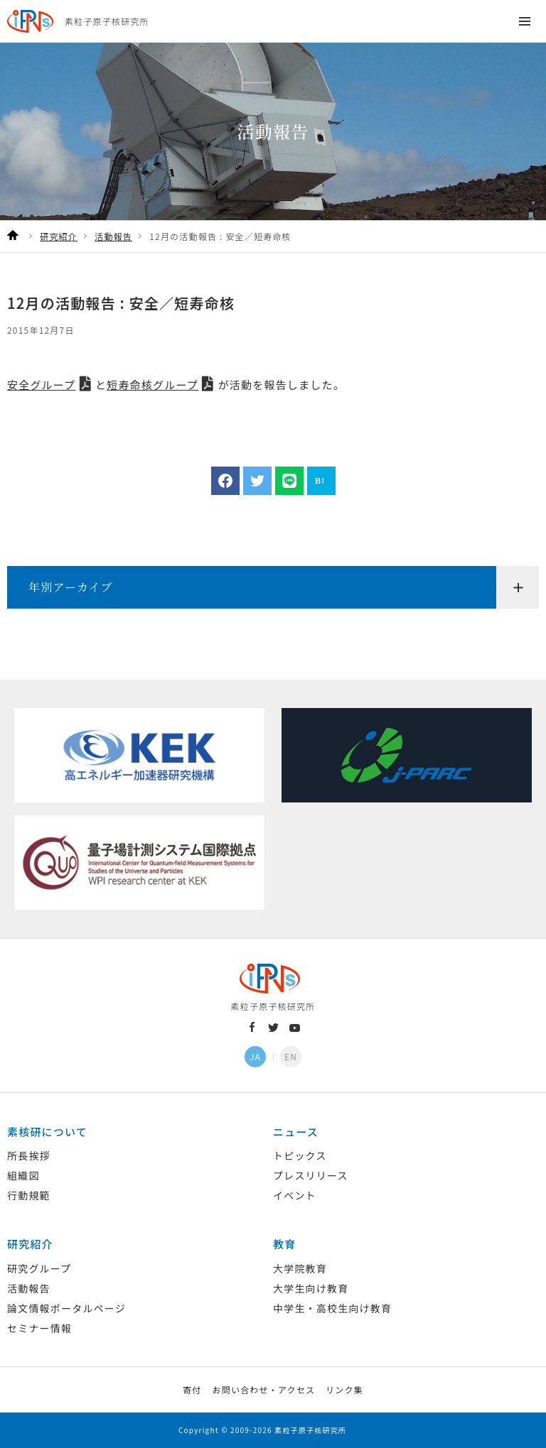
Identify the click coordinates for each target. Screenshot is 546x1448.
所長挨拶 (28, 1155)
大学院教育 (300, 1268)
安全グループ (41, 384)
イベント (294, 1195)
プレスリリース (310, 1175)
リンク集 (344, 1389)
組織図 (23, 1175)
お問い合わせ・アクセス (263, 1389)
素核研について (47, 1131)
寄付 (192, 1389)
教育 (284, 1243)
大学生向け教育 (310, 1288)
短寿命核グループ (152, 384)
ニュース (295, 1131)
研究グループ (39, 1268)
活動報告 (28, 1288)
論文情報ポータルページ (66, 1308)
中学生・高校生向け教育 (332, 1308)
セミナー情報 (39, 1328)
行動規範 (28, 1195)
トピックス (300, 1155)
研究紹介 (30, 1243)
